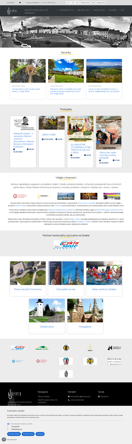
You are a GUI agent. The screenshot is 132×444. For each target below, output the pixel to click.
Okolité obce (47, 326)
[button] (57, 10)
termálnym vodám (83, 222)
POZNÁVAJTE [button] (66, 10)
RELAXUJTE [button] (83, 10)
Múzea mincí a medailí (86, 203)
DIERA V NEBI (49, 134)
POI (122, 10)
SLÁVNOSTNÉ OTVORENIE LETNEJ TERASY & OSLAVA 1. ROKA (81, 148)
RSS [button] (93, 2)
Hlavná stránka (43, 397)
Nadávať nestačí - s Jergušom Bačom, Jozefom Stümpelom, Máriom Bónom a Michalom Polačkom (24, 140)
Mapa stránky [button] (101, 2)
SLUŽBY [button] (113, 10)
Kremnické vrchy (116, 210)
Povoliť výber (28, 434)
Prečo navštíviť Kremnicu (28, 289)
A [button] (72, 2)
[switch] (8, 426)
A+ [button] (77, 2)
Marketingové (16, 429)
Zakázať (40, 434)
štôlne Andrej (20, 206)
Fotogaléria (85, 326)
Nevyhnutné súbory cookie (21, 424)
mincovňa (58, 206)
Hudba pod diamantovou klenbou (61, 210)
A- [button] (68, 2)
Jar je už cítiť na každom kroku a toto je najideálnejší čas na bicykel (103, 90)
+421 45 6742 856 (77, 400)
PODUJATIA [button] (99, 10)
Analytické (15, 427)
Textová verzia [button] (85, 2)
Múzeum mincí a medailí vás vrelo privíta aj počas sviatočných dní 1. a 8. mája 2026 (65, 91)
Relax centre (75, 219)
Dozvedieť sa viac (66, 289)
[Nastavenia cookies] (4, 439)
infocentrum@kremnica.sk (80, 397)
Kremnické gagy (103, 210)
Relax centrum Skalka (104, 289)
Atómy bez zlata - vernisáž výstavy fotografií (108, 155)
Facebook (104, 397)
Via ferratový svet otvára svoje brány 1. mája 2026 (26, 90)
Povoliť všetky (13, 434)
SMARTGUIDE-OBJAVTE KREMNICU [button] (36, 11)
